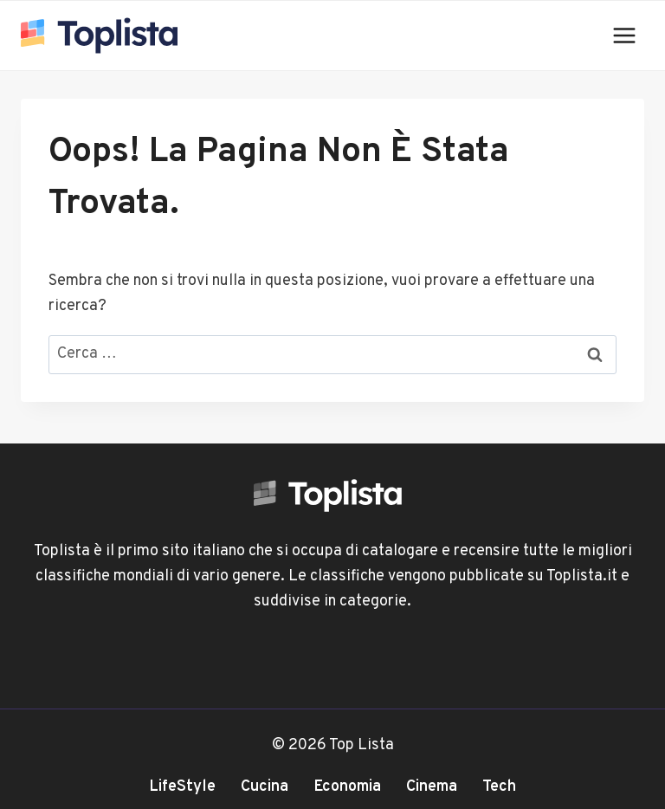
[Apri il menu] (624, 35)
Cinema (431, 787)
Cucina (264, 787)
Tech (499, 787)
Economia (347, 787)
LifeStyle (182, 787)
